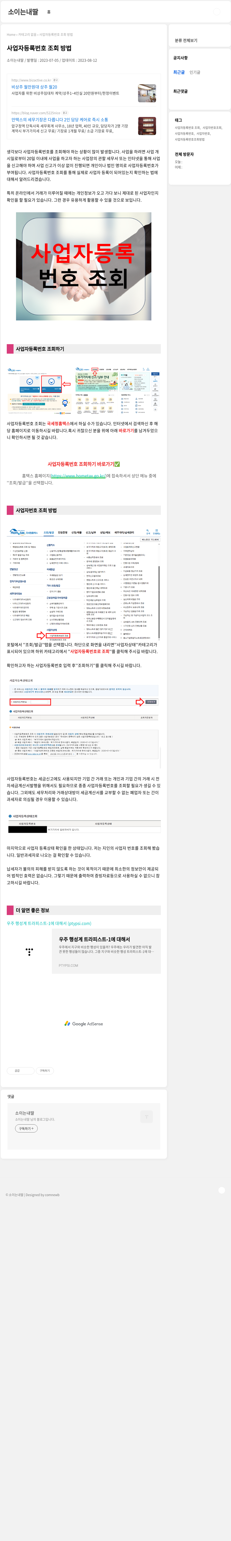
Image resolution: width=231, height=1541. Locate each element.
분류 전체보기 (186, 176)
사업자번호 (203, 269)
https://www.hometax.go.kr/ (78, 539)
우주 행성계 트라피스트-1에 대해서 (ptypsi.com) (49, 986)
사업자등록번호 (184, 269)
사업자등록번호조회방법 (190, 275)
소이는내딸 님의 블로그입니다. (35, 1182)
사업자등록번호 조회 (187, 263)
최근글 (179, 208)
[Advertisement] (84, 175)
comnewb (52, 1258)
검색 (216, 11)
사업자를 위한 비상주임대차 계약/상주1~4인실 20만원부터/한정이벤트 (65, 93)
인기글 (194, 207)
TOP (221, 1253)
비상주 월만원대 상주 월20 (34, 87)
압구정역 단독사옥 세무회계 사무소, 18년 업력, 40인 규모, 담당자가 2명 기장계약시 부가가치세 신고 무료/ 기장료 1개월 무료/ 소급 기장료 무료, (70, 128)
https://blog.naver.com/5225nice (36, 113)
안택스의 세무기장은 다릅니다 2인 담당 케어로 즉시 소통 (60, 119)
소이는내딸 (23, 11)
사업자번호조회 (212, 263)
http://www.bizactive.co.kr (31, 80)
